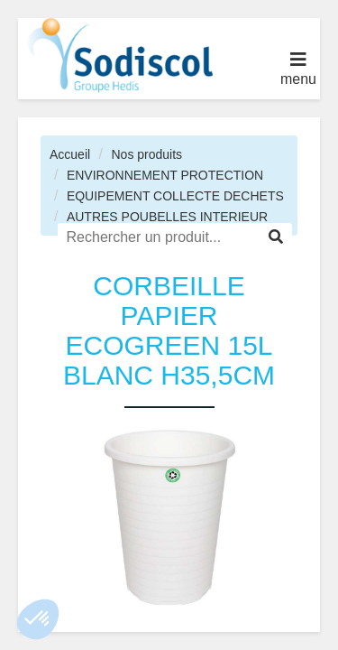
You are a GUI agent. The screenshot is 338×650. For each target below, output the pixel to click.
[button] (37, 619)
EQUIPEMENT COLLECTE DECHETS (175, 196)
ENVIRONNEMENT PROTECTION (165, 175)
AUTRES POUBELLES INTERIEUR (167, 216)
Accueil (70, 154)
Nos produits (146, 154)
